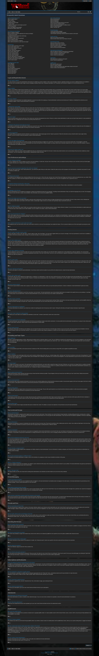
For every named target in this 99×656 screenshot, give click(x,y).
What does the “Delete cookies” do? (14, 28)
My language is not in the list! (13, 37)
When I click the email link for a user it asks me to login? (18, 41)
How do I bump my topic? (12, 59)
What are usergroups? (54, 21)
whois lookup (10, 628)
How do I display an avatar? (13, 39)
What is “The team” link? (54, 27)
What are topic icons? (12, 73)
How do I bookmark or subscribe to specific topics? (59, 52)
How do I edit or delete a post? (13, 46)
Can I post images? (11, 67)
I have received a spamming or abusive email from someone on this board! (64, 33)
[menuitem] (14, 1)
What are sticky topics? (12, 70)
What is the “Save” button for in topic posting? (16, 57)
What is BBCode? (11, 63)
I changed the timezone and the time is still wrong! (17, 35)
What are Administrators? (55, 19)
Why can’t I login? (11, 23)
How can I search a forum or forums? (57, 42)
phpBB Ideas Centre (62, 620)
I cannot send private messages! (56, 31)
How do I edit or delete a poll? (13, 51)
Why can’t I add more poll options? (14, 50)
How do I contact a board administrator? (57, 67)
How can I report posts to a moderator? (15, 56)
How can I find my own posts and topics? (58, 47)
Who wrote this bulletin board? (56, 64)
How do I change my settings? (13, 32)
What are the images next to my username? (16, 38)
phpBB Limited (41, 612)
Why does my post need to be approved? (15, 58)
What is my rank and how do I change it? (15, 40)
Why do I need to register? (13, 19)
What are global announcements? (14, 68)
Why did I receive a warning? (13, 55)
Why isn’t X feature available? (55, 65)
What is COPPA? (11, 20)
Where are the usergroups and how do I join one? (59, 22)
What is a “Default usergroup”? (56, 26)
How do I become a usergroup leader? (57, 23)
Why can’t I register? (11, 21)
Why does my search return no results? (57, 43)
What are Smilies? (11, 66)
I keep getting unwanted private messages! (58, 32)
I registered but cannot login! (13, 22)
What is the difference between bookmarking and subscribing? (61, 51)
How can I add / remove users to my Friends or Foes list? (61, 38)
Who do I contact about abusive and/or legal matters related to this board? (64, 66)
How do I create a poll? (12, 49)
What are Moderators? (54, 20)
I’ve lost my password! (12, 26)
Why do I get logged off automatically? (15, 27)
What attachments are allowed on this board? (58, 58)
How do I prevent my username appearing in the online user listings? (20, 33)
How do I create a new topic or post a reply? (16, 45)
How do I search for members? (56, 46)
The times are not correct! (12, 34)
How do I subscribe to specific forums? (57, 53)
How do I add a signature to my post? (15, 48)
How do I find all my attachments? (56, 60)
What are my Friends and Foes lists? (57, 37)
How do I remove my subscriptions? (57, 54)
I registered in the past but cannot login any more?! (17, 24)
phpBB (47, 192)
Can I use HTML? (11, 64)
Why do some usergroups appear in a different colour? (60, 24)
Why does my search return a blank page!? (58, 45)
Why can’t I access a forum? (13, 52)
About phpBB (10, 614)
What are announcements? (13, 69)
